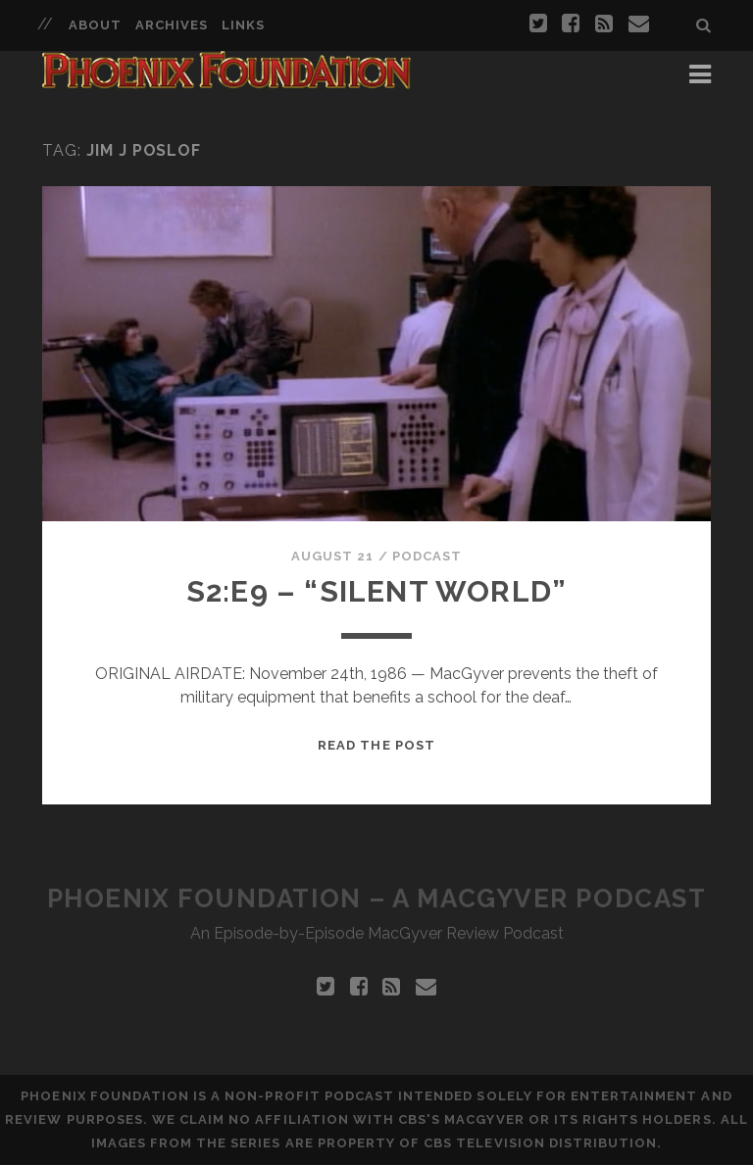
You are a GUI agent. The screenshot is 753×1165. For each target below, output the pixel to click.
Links (243, 25)
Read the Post (376, 745)
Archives (171, 25)
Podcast (427, 556)
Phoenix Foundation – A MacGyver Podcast (377, 898)
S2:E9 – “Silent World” (376, 591)
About (95, 25)
